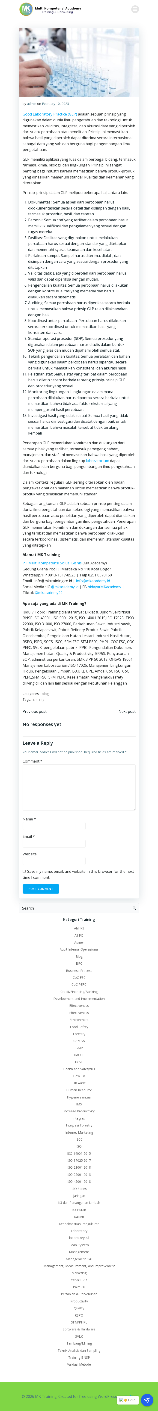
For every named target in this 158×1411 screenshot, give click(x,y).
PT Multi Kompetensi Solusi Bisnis (52, 563)
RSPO (79, 1315)
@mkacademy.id (64, 586)
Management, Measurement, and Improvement (79, 1266)
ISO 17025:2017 (79, 1160)
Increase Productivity (79, 1111)
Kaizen (79, 1216)
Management (79, 1252)
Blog (45, 693)
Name (29, 819)
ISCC (79, 1139)
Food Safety (79, 1027)
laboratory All (79, 1238)
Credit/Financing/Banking (79, 991)
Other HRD (79, 1280)
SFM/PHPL (79, 1322)
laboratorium (97, 460)
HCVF (79, 1062)
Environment (79, 1019)
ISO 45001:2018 (79, 1181)
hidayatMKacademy (104, 586)
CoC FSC (79, 977)
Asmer (79, 942)
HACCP (79, 1055)
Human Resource (79, 1090)
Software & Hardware (79, 1329)
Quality (79, 1308)
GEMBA (79, 1041)
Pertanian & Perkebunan (79, 1294)
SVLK (79, 1336)
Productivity (79, 1301)
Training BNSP (79, 1357)
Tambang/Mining (79, 1343)
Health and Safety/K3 (79, 1069)
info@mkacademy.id (93, 580)
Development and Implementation (79, 998)
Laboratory (79, 1231)
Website (30, 854)
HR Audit (79, 1083)
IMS (79, 1104)
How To (79, 1076)
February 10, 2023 (55, 103)
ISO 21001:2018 (79, 1167)
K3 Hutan (79, 1210)
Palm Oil (79, 1287)
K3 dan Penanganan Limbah (79, 1202)
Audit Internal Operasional (79, 949)
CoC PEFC (79, 984)
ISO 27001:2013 (79, 1174)
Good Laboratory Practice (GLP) (50, 114)
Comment (32, 761)
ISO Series (79, 1188)
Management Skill (79, 1259)
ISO (79, 1146)
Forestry (79, 1034)
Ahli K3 (79, 928)
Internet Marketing (79, 1132)
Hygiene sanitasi (79, 1097)
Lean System (79, 1245)
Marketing (79, 1273)
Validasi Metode (79, 1364)
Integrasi (79, 1118)
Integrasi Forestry (79, 1125)
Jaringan (79, 1195)
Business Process (79, 970)
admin (31, 103)
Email (29, 836)
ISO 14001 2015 (79, 1153)
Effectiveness (79, 1005)
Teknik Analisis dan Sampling (79, 1350)
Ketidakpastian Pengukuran (79, 1224)
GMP (79, 1048)
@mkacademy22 (49, 592)
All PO (79, 935)
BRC (79, 963)
